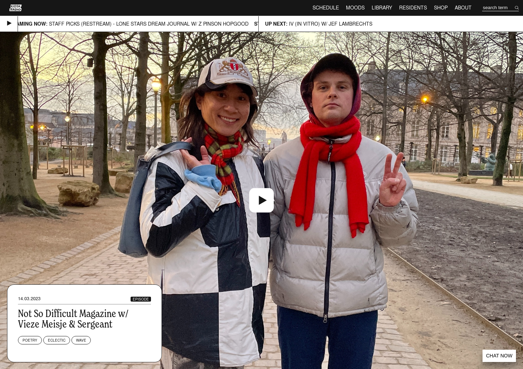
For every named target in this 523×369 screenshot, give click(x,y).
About (463, 7)
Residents (413, 7)
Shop (441, 7)
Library (382, 7)
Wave (81, 340)
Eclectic (56, 340)
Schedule (326, 7)
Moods (355, 7)
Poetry (30, 340)
